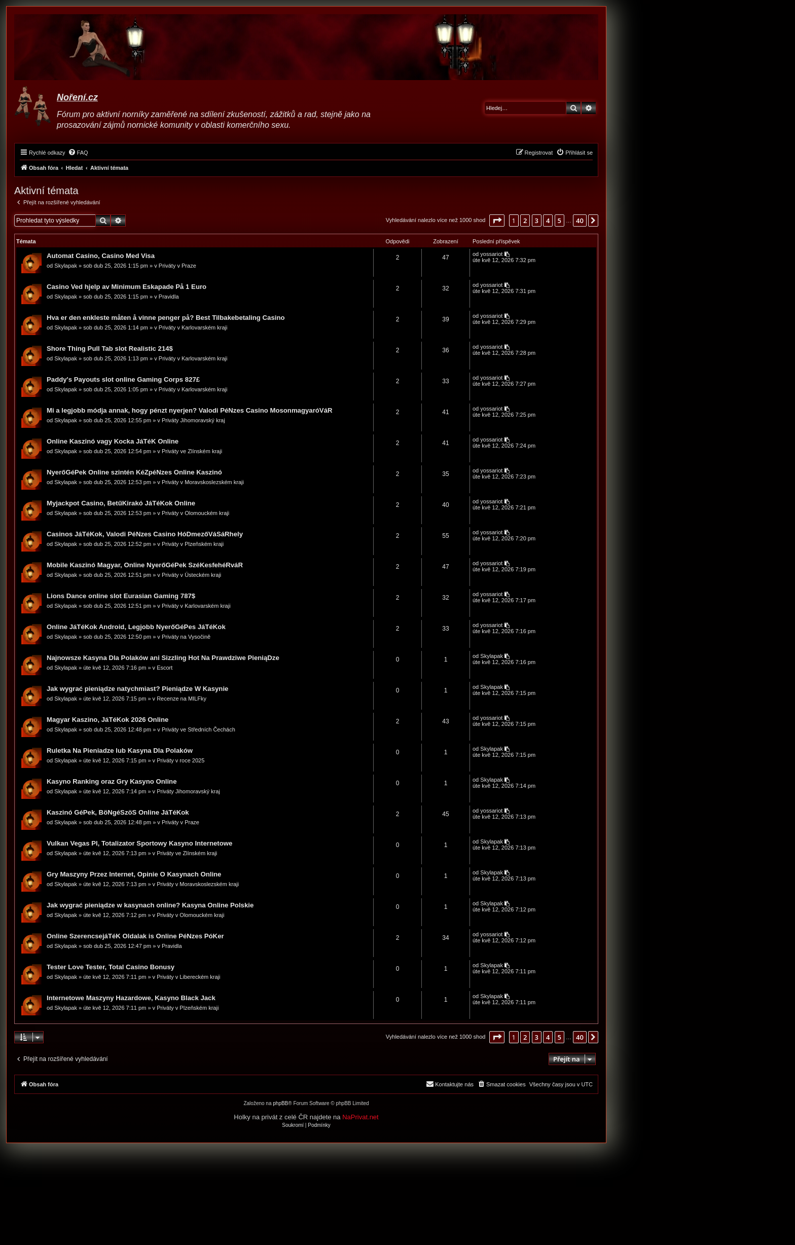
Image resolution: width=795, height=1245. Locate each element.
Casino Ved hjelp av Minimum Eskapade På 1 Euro (126, 286)
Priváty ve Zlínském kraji (192, 451)
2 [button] (525, 220)
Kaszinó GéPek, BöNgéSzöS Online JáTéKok (118, 812)
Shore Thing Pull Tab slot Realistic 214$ (110, 348)
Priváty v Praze (177, 266)
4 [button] (548, 220)
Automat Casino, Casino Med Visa (101, 256)
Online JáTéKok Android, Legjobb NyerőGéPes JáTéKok (136, 627)
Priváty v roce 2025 (180, 760)
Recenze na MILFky (181, 698)
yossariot (491, 254)
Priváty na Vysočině (186, 637)
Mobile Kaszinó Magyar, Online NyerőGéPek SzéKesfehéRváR (145, 565)
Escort (164, 668)
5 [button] (559, 220)
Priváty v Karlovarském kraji (193, 327)
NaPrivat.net (360, 1117)
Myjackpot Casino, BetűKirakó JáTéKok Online (121, 503)
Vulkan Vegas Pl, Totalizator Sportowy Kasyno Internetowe (139, 843)
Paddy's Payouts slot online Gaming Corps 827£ (123, 379)
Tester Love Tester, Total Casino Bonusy (110, 967)
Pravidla (169, 297)
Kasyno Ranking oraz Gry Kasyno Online (112, 781)
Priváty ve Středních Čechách (198, 729)
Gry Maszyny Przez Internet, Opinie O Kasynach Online (134, 874)
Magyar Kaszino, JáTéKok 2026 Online (107, 719)
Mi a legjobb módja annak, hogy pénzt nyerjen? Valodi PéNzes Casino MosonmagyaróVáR (190, 410)
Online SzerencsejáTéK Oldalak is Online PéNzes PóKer (135, 936)
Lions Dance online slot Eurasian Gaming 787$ (121, 596)
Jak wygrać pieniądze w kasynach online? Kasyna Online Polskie (150, 905)
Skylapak (65, 266)
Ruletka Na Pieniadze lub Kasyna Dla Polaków (120, 750)
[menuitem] (78, 153)
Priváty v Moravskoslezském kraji (203, 482)
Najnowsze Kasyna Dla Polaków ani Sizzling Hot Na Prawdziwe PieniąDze (163, 658)
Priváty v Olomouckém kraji (195, 513)
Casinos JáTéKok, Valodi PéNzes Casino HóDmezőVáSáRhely (145, 534)
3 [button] (536, 220)
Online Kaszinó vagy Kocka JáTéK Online (112, 441)
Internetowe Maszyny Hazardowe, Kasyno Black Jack (131, 998)
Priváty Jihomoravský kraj (193, 420)
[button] (496, 220)
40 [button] (580, 220)
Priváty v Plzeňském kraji (193, 544)
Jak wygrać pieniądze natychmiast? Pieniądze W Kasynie (137, 688)
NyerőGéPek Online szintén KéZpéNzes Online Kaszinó (134, 472)
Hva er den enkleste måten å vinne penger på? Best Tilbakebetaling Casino (166, 317)
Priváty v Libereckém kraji (188, 977)
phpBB (280, 1103)
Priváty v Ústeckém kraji (191, 575)
